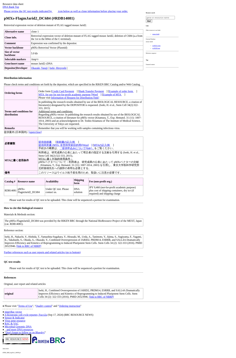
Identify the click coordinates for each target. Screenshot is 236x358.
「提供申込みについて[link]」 (76, 148)
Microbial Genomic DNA (18, 326)
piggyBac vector (13, 311)
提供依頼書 (45, 142)
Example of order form (121, 91)
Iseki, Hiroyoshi (57, 68)
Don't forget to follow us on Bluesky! (25, 332)
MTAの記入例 (102, 145)
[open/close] (35, 132)
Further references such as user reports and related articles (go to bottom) (42, 252)
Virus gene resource (15, 320)
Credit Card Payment (63, 91)
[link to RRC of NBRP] (28, 246)
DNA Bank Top (11, 7)
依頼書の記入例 (65, 142)
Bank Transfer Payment (91, 91)
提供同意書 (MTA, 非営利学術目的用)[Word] (65, 145)
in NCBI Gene (156, 48)
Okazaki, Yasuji (39, 68)
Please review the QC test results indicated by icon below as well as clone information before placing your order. (66, 11)
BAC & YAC (12, 323)
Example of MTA (112, 94)
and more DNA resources (20, 329)
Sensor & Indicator (15, 317)
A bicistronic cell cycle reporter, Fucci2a (25, 314)
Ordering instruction (69, 306)
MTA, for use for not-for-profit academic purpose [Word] (70, 94)
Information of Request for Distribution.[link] (75, 97)
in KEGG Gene (156, 45)
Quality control (44, 306)
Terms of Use (25, 306)
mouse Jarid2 (155, 34)
